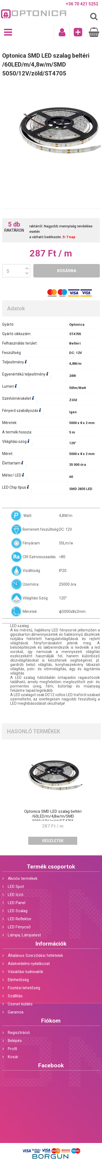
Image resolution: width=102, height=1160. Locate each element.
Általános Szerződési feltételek (35, 955)
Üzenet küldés (20, 1004)
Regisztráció (19, 1032)
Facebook (51, 1065)
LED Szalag (17, 910)
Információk (50, 943)
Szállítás (15, 996)
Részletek (53, 841)
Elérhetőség (18, 979)
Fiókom (51, 1020)
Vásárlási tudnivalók (25, 971)
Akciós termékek (22, 878)
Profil (12, 1048)
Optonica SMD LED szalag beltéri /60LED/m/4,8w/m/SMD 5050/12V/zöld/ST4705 (53, 816)
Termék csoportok (51, 866)
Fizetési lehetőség (24, 987)
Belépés (15, 1040)
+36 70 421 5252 (82, 3)
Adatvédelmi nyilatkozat (29, 963)
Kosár (13, 1056)
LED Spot (16, 886)
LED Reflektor (19, 918)
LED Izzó (15, 894)
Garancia (15, 1012)
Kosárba (66, 270)
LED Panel (16, 902)
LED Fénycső (19, 927)
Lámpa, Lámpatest (24, 935)
